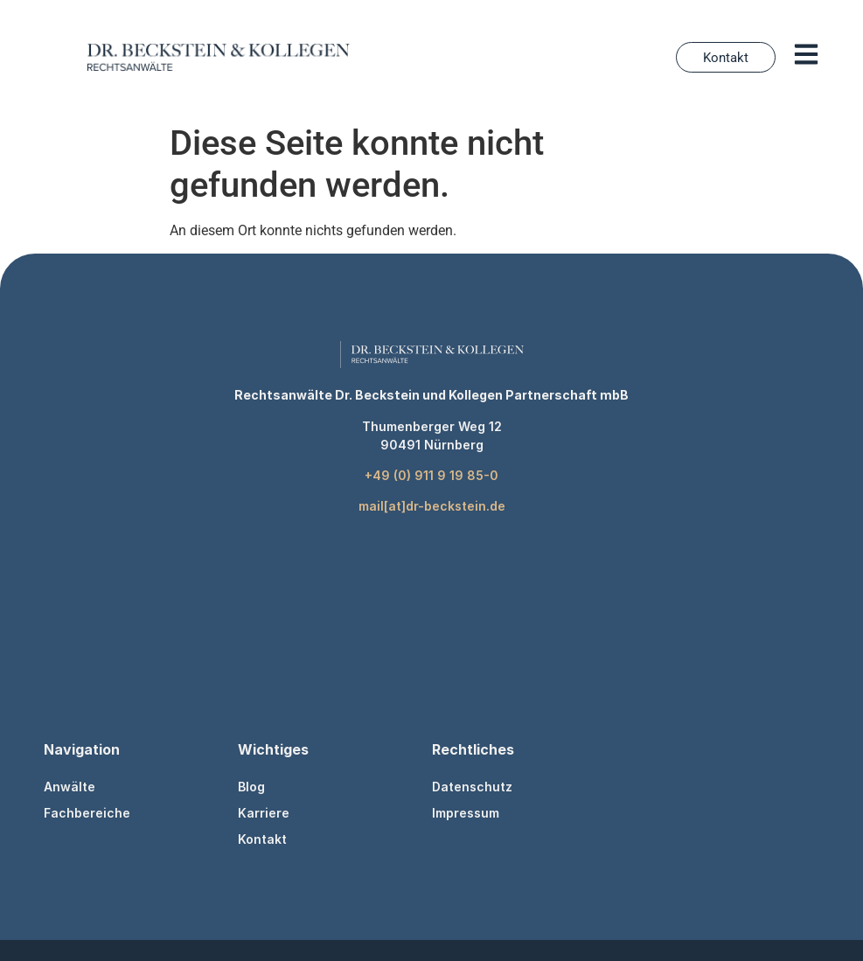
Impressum (465, 812)
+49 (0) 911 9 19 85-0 (431, 475)
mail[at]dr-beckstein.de (431, 505)
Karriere (263, 812)
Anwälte (69, 786)
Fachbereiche (87, 812)
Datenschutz (472, 786)
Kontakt (262, 839)
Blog (251, 786)
